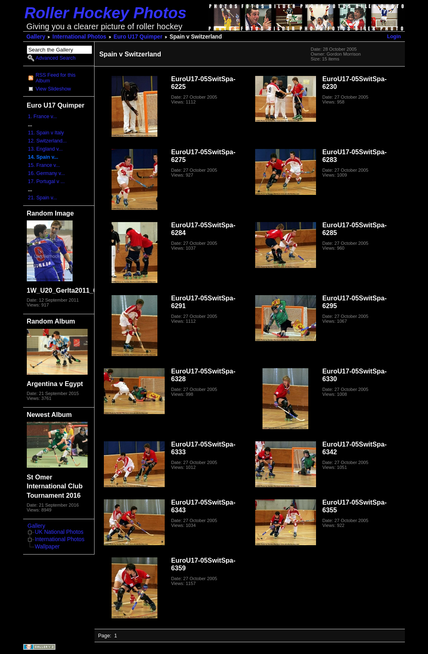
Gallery (35, 37)
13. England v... (45, 149)
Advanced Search (55, 58)
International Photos (79, 37)
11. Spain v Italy (46, 133)
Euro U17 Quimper (138, 37)
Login (394, 36)
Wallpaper (47, 547)
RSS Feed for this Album (55, 78)
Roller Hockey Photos (105, 13)
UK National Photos (59, 532)
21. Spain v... (42, 198)
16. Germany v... (46, 173)
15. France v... (44, 165)
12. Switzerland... (47, 141)
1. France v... (42, 116)
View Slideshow (53, 89)
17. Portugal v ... (46, 181)
